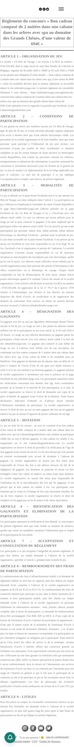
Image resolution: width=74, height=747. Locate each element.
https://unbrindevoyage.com (25, 208)
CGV (34, 741)
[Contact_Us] (10, 737)
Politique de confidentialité (55, 737)
